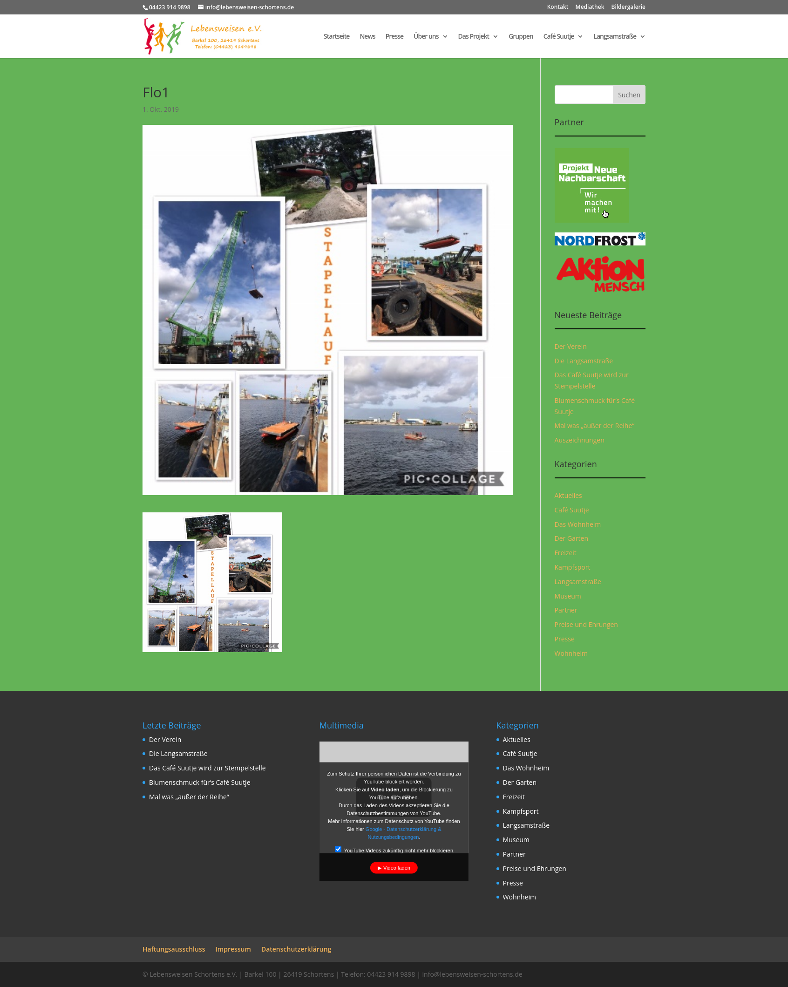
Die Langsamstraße (584, 360)
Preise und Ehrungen (586, 624)
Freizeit (566, 552)
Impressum (233, 949)
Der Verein (571, 346)
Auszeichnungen (580, 440)
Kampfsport (573, 567)
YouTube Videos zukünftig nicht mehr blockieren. (395, 849)
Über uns (426, 37)
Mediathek (590, 7)
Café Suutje (558, 37)
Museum (568, 596)
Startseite (336, 37)
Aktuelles (568, 495)
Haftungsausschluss (174, 949)
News (367, 37)
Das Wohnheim (578, 524)
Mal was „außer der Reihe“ (595, 425)
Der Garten (572, 538)
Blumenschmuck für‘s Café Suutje (200, 782)
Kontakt (558, 7)
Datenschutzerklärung (296, 949)
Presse (394, 37)
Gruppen (521, 37)
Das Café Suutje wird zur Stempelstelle (207, 767)
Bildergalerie (628, 7)
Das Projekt (473, 37)
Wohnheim (571, 653)
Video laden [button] (396, 867)
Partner (566, 610)
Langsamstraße (614, 37)
